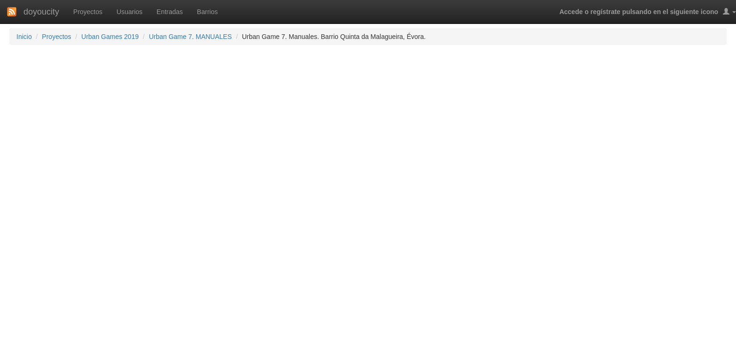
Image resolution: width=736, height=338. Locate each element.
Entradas (170, 11)
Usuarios (129, 11)
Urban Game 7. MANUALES (190, 36)
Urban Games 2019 (109, 36)
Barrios (207, 11)
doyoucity (41, 11)
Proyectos (87, 11)
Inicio (24, 36)
